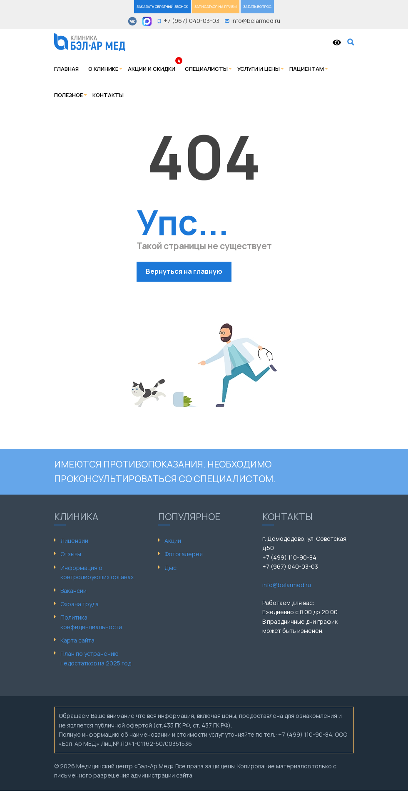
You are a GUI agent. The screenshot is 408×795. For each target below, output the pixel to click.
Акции (172, 541)
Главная (66, 68)
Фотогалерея (183, 554)
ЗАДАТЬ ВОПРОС (257, 6)
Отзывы (70, 554)
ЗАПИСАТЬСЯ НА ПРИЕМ (215, 6)
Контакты (108, 95)
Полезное (68, 95)
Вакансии (73, 591)
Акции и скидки (151, 68)
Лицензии (74, 541)
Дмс (170, 568)
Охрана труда (79, 604)
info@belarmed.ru (286, 585)
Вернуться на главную (184, 271)
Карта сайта (77, 640)
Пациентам (306, 68)
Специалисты (206, 68)
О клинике (103, 68)
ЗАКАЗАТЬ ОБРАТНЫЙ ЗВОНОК (162, 6)
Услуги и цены (258, 68)
